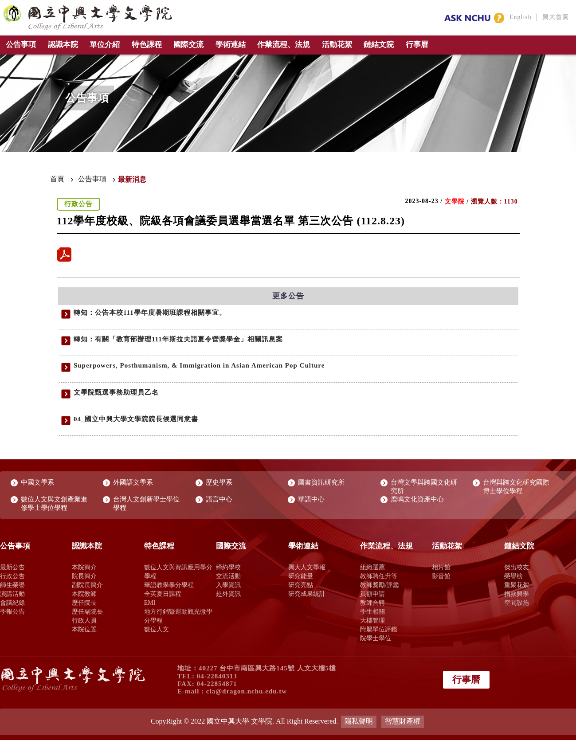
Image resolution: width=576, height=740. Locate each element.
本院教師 (84, 593)
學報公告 (12, 611)
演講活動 (12, 593)
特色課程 (147, 44)
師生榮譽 (12, 584)
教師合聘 (372, 602)
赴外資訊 (228, 593)
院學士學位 (375, 638)
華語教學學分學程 (169, 584)
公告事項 (21, 44)
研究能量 (300, 575)
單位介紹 (105, 44)
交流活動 (228, 575)
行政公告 (12, 575)
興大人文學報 (306, 567)
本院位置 (84, 629)
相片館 (441, 567)
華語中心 (311, 499)
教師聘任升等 (378, 575)
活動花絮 (337, 44)
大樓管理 (372, 620)
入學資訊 (228, 584)
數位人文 (156, 629)
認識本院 (63, 44)
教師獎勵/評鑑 (379, 584)
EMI (150, 602)
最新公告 (12, 567)
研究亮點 (300, 584)
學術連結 (231, 44)
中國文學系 (37, 482)
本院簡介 (84, 567)
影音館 (441, 575)
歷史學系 (219, 482)
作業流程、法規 (283, 44)
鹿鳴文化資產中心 (417, 499)
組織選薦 (372, 567)
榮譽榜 (513, 575)
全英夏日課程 (162, 593)
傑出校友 (516, 567)
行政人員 (84, 620)
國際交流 (188, 44)
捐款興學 (516, 593)
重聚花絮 (516, 584)
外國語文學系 (133, 482)
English (520, 17)
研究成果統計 (306, 593)
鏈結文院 (379, 44)
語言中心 (219, 499)
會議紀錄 (12, 602)
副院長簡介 (87, 584)
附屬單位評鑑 (378, 629)
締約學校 (228, 567)
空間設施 (516, 602)
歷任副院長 (87, 611)
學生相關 (372, 611)
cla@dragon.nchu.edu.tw (246, 691)
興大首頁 (555, 17)
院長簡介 (84, 575)
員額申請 (372, 593)
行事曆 (417, 44)
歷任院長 (84, 602)
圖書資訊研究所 (321, 482)
